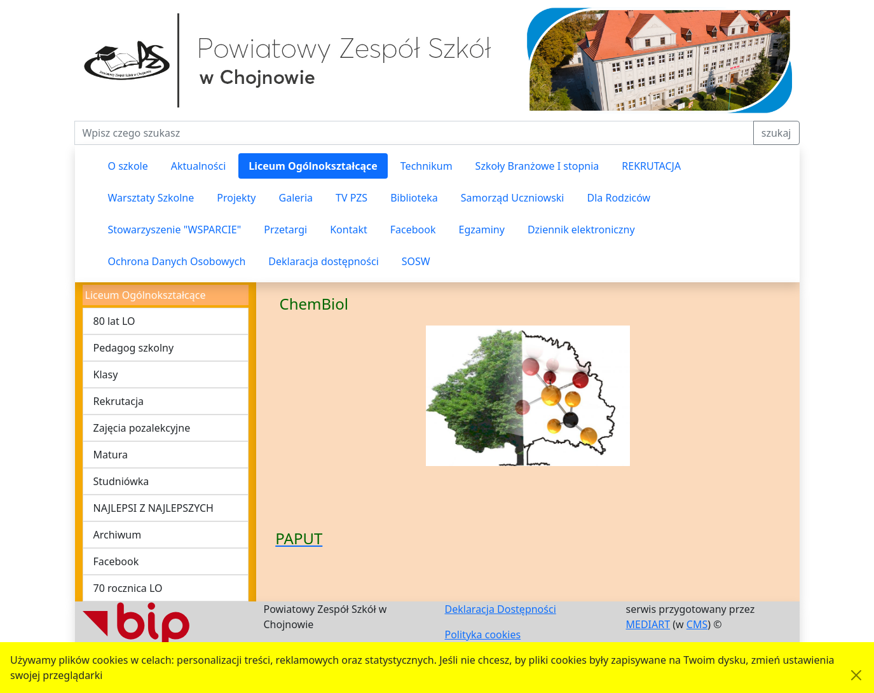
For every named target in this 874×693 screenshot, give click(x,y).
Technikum (426, 166)
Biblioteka (414, 198)
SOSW (416, 261)
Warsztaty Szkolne (151, 198)
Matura (110, 455)
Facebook (413, 230)
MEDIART (648, 624)
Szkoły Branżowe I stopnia (537, 166)
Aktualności (198, 166)
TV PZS (351, 198)
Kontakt (348, 230)
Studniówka (121, 481)
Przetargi (285, 230)
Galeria (296, 198)
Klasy (105, 374)
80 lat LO (114, 321)
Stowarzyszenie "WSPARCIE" (175, 230)
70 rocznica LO (128, 588)
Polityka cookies (483, 635)
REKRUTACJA (651, 166)
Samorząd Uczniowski (512, 198)
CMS (696, 624)
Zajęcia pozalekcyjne (142, 428)
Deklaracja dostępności (323, 261)
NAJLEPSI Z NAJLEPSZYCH (153, 508)
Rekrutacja (118, 401)
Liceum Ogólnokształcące (313, 166)
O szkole (128, 166)
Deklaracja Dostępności (500, 609)
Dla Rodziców (618, 198)
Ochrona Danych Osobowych (177, 261)
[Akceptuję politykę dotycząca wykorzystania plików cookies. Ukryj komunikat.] (856, 675)
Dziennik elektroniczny (581, 230)
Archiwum (117, 535)
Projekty (236, 198)
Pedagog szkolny (133, 348)
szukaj (776, 133)
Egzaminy (482, 230)
